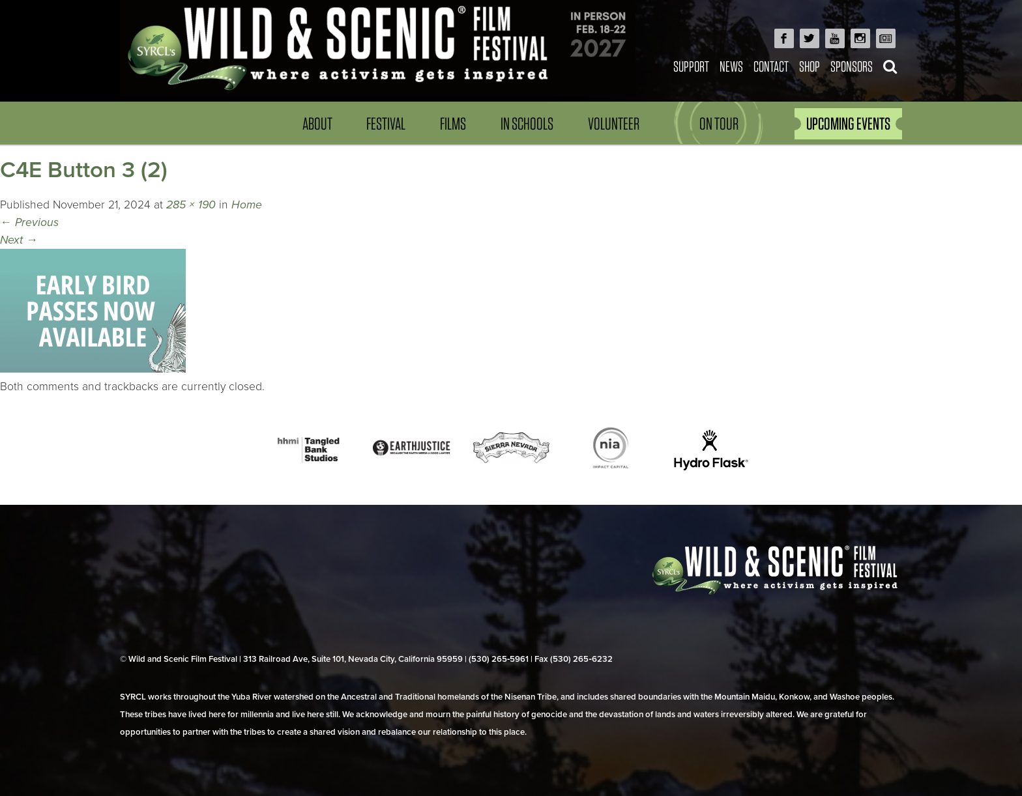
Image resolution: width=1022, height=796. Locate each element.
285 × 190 (191, 205)
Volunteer (613, 123)
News (731, 66)
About (317, 123)
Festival (385, 123)
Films (453, 123)
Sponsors (851, 66)
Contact (771, 66)
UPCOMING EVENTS (848, 123)
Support (691, 66)
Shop (809, 66)
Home (246, 205)
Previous (29, 222)
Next (19, 240)
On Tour (718, 123)
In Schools (527, 123)
